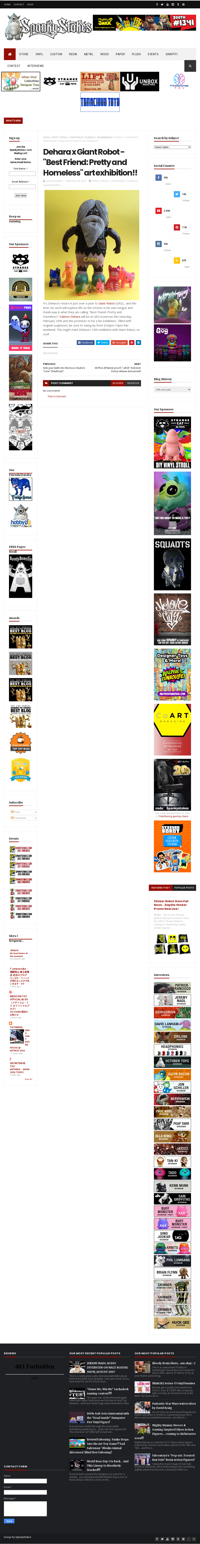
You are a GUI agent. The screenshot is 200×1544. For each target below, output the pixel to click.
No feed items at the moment (19, 965)
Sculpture (90, 137)
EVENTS (153, 54)
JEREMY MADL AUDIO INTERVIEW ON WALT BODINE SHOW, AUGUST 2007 (107, 1368)
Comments (18, 828)
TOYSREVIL (16, 1037)
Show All (28, 1089)
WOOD (104, 54)
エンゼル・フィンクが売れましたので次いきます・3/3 (19, 991)
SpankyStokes (104, 137)
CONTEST (14, 65)
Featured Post (160, 888)
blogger (118, 383)
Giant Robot (76, 137)
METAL (89, 54)
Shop (30, 4)
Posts (15, 822)
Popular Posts (184, 888)
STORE (24, 54)
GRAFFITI (172, 54)
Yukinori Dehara (69, 316)
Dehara (64, 137)
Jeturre (14, 960)
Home (7, 4)
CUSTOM (56, 54)
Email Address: (20, 181)
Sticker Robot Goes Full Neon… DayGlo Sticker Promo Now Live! (171, 905)
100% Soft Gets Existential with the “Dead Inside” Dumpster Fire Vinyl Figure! (108, 1418)
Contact (19, 4)
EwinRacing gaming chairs (173, 816)
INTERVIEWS (36, 65)
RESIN (73, 54)
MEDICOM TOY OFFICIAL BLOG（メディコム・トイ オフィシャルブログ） (19, 1012)
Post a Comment (57, 396)
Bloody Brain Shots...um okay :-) (173, 1363)
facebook (133, 383)
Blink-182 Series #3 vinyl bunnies (173, 1383)
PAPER (120, 54)
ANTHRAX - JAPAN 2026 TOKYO (19, 1081)
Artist (55, 137)
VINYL (39, 54)
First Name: (20, 168)
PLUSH (136, 54)
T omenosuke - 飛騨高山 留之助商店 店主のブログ (19, 981)
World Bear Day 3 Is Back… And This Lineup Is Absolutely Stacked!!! (108, 1466)
